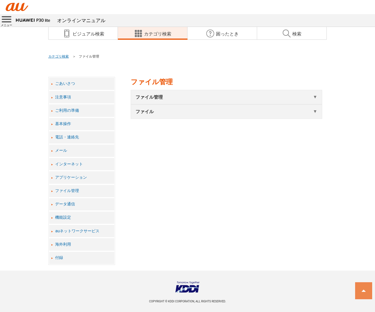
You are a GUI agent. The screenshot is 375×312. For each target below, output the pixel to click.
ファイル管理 (67, 190)
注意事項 (63, 97)
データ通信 (65, 204)
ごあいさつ (65, 83)
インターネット (69, 164)
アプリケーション (71, 177)
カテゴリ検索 (58, 56)
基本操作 (63, 123)
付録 (59, 257)
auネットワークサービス (77, 231)
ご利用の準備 (67, 110)
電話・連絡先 (67, 137)
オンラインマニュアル (60, 20)
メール (61, 150)
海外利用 (63, 244)
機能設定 (63, 217)
